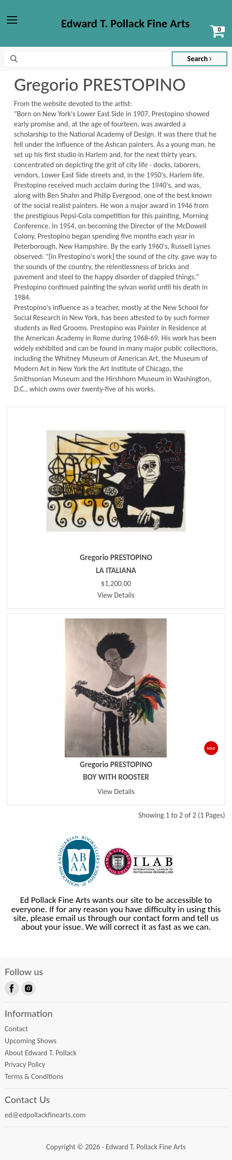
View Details (116, 595)
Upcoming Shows (30, 1040)
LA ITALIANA (116, 570)
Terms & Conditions (34, 1076)
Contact (16, 1028)
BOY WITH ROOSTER (116, 777)
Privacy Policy (25, 1064)
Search (199, 58)
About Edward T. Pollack (41, 1052)
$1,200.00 (116, 583)
